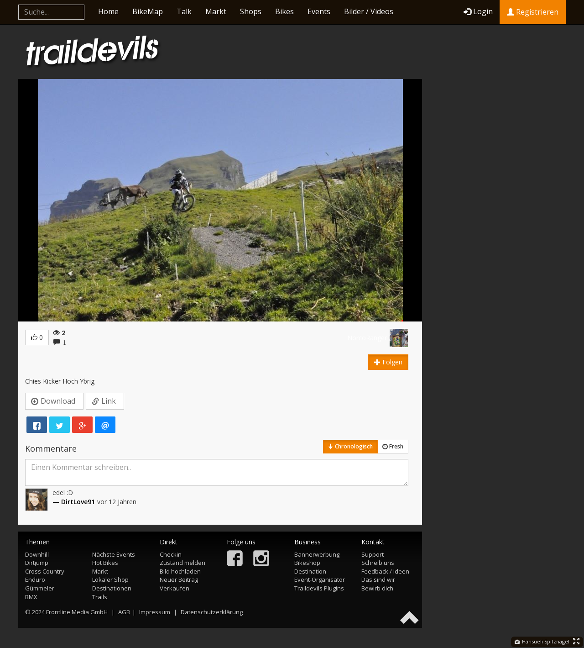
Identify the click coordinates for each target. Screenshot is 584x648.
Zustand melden (182, 562)
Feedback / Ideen (385, 571)
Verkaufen (174, 588)
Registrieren (532, 12)
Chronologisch (350, 446)
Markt (215, 11)
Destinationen (111, 588)
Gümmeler (39, 588)
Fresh (392, 446)
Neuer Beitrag (179, 579)
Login (478, 11)
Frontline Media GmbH (77, 612)
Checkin (171, 554)
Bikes (284, 11)
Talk (184, 11)
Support (372, 554)
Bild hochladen (180, 571)
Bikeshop (307, 562)
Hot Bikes (105, 562)
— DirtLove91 (73, 501)
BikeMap (147, 11)
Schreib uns (377, 562)
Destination (310, 571)
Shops (250, 11)
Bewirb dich (377, 588)
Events (319, 11)
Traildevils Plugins (319, 588)
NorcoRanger (367, 337)
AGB (124, 612)
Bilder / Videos (368, 11)
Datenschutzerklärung (212, 612)
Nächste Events (113, 554)
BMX (31, 597)
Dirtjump (36, 562)
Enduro (35, 579)
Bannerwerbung (316, 554)
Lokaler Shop (110, 579)
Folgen (388, 362)
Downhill (37, 554)
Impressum (154, 612)
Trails (99, 597)
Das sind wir (378, 579)
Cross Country (44, 571)
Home (108, 11)
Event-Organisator (319, 579)
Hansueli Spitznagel (542, 641)
